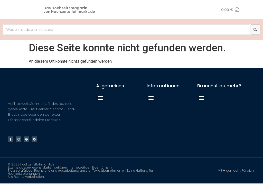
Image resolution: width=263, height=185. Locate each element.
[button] (100, 97)
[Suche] (255, 29)
